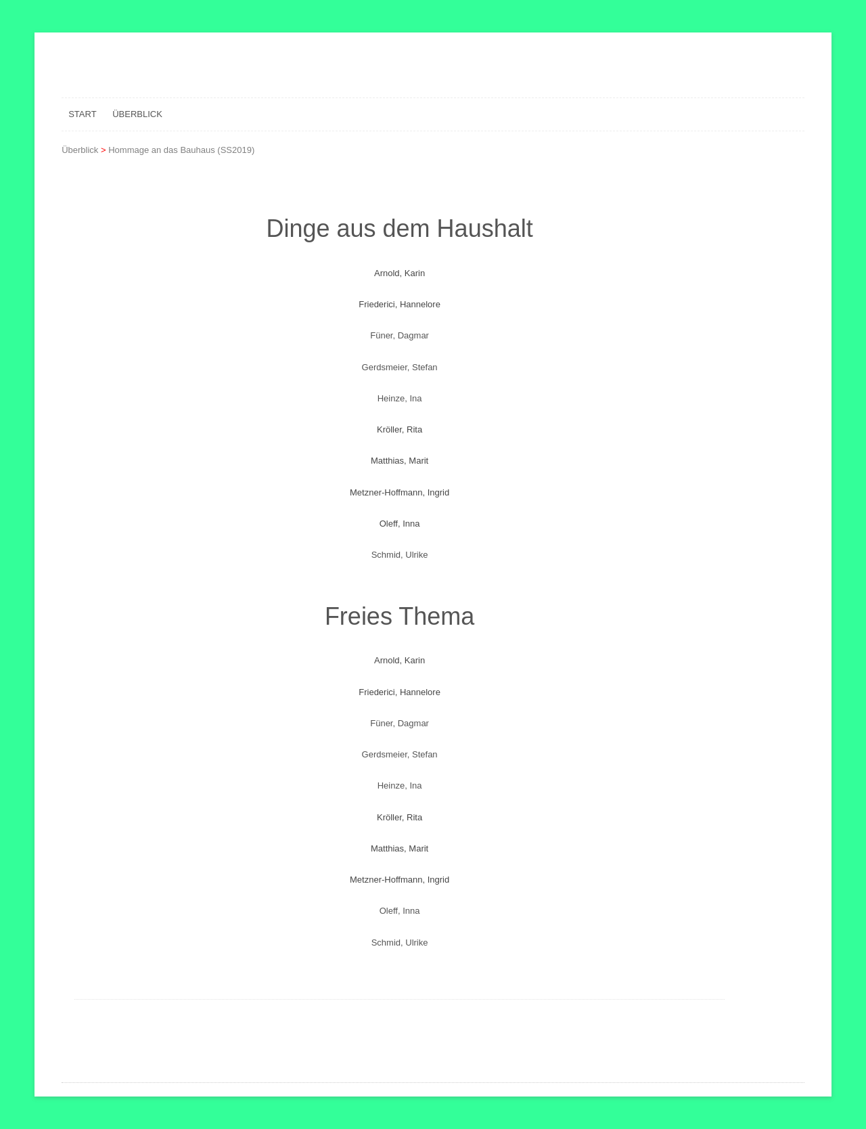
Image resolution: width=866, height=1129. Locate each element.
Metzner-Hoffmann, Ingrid (399, 492)
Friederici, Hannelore (399, 304)
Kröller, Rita (399, 429)
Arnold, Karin (399, 273)
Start (82, 114)
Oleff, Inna (400, 523)
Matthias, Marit (399, 461)
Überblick (137, 114)
